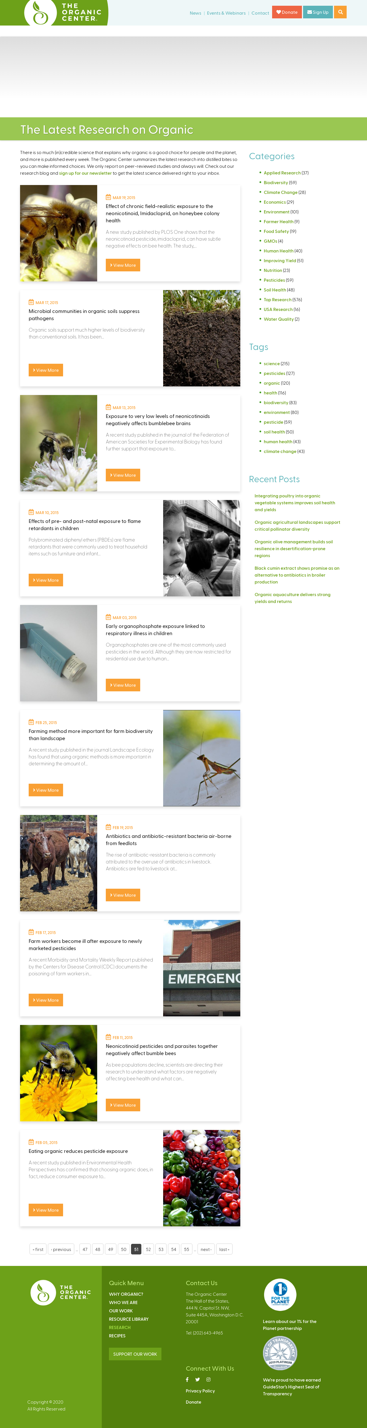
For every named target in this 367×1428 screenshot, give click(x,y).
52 (148, 1249)
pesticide (273, 422)
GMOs (270, 241)
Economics (275, 202)
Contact (260, 12)
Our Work (121, 1310)
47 (85, 1249)
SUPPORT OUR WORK (135, 1354)
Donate (287, 12)
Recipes (117, 1335)
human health (278, 441)
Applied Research (282, 172)
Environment (277, 211)
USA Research (278, 309)
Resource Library (129, 1319)
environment (277, 412)
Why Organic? (126, 1294)
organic (272, 383)
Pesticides (274, 280)
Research (120, 1327)
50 (123, 1249)
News (195, 12)
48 (97, 1249)
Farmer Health (279, 221)
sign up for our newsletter (85, 173)
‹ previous (61, 1249)
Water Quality (279, 319)
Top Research (278, 299)
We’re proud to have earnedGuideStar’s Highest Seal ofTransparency (292, 1386)
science (272, 363)
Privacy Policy (200, 1390)
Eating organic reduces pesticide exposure (78, 1151)
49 (110, 1249)
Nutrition (273, 270)
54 (173, 1249)
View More (123, 265)
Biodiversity (276, 182)
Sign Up (318, 12)
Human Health (279, 250)
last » (224, 1249)
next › (206, 1249)
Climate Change (281, 192)
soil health (274, 431)
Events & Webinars (226, 12)
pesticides (274, 373)
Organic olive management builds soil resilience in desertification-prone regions (294, 548)
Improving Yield (280, 260)
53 (161, 1249)
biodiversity (276, 402)
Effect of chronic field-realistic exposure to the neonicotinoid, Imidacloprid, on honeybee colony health (163, 213)
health (270, 392)
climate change (280, 451)
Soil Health (275, 289)
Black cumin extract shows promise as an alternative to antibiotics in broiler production (297, 574)
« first (38, 1249)
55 (186, 1249)
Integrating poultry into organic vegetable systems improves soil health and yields (295, 502)
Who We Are (123, 1302)
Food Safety (276, 231)
